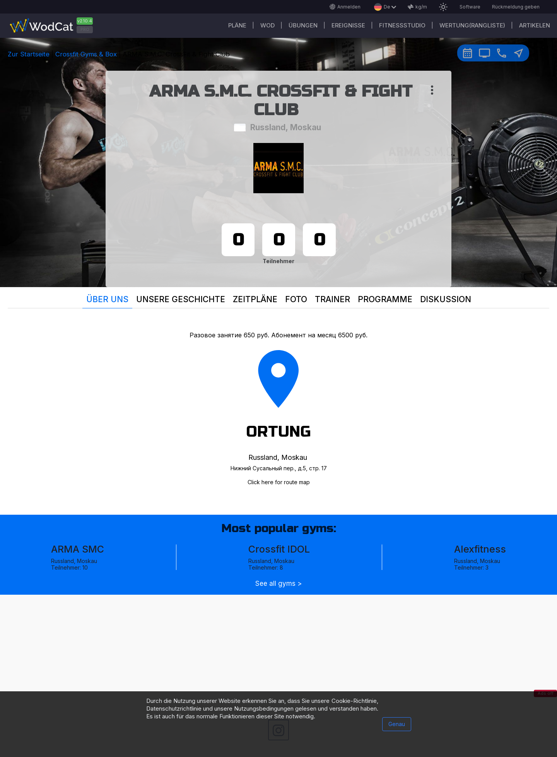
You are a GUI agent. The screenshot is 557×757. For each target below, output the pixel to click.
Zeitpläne (255, 299)
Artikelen (534, 25)
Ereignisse (348, 25)
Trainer (332, 299)
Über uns (107, 299)
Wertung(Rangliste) (472, 25)
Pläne (237, 25)
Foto (296, 299)
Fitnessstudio (402, 25)
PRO (84, 29)
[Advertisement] (278, 649)
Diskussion (445, 299)
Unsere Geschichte (180, 299)
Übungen (303, 25)
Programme (385, 299)
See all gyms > (278, 583)
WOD (267, 25)
